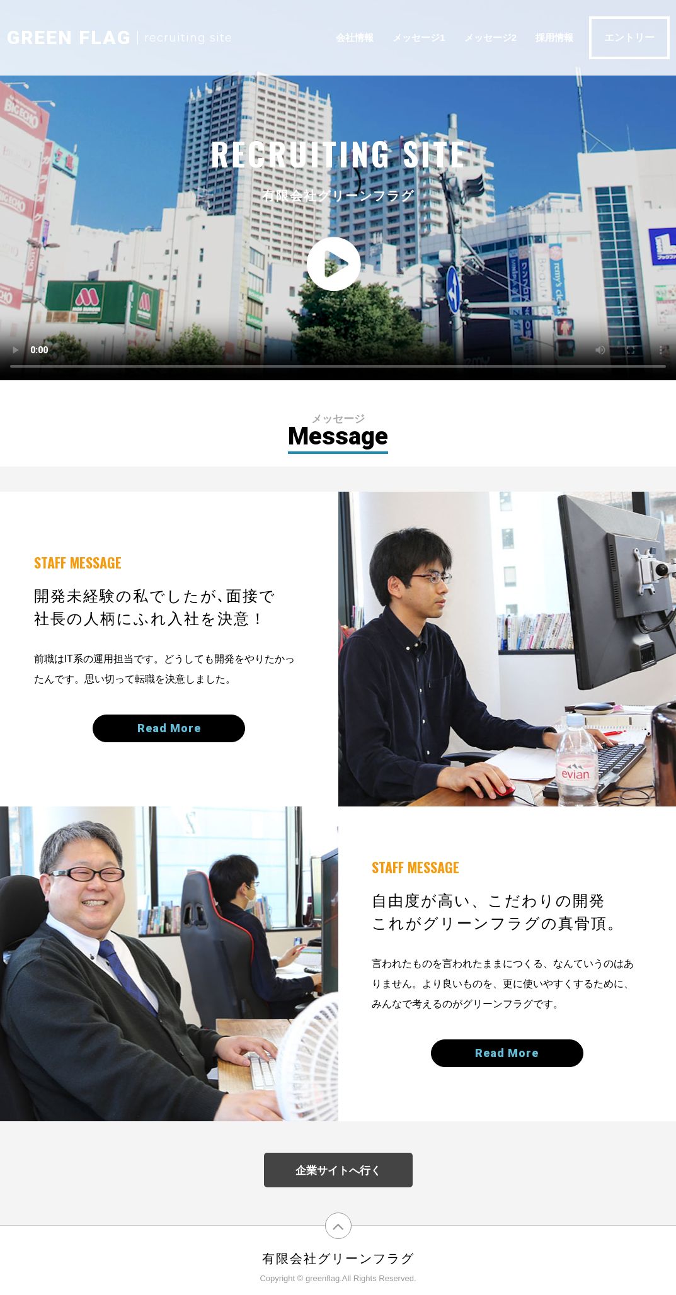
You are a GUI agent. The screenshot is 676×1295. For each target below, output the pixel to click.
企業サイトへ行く (338, 1171)
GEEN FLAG (69, 37)
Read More (169, 728)
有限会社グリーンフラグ (338, 1258)
